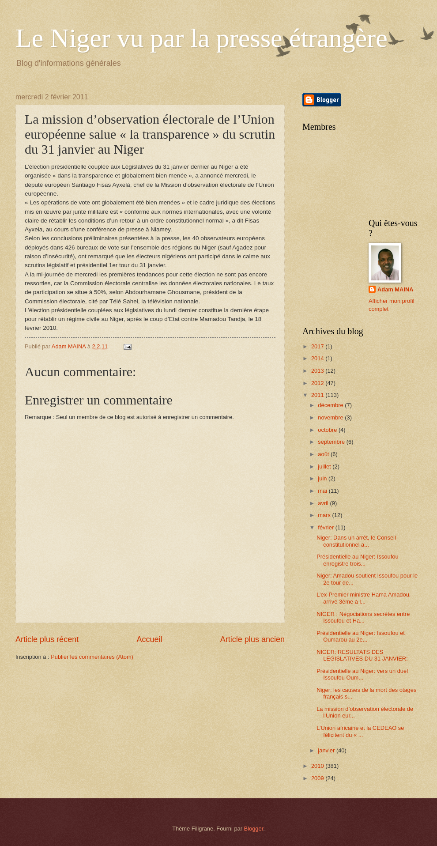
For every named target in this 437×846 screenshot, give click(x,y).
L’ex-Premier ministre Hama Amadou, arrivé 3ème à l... (363, 597)
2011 (318, 395)
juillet (325, 466)
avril (324, 503)
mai (323, 490)
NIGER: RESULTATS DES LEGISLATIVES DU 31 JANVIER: (362, 655)
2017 (318, 346)
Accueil (149, 639)
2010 (318, 766)
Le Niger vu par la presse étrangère (201, 38)
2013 (318, 370)
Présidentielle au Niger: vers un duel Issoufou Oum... (362, 674)
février (326, 527)
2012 (318, 383)
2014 (318, 358)
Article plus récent (47, 639)
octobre (328, 430)
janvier (327, 750)
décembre (331, 405)
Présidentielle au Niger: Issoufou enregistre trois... (357, 560)
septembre (332, 441)
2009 (318, 778)
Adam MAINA (395, 289)
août (324, 454)
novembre (331, 417)
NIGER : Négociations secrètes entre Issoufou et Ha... (363, 617)
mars (325, 515)
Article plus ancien (252, 639)
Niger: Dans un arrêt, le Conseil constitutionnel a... (356, 541)
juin (323, 478)
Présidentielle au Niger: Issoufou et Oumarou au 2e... (360, 636)
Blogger (254, 828)
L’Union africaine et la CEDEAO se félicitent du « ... (360, 731)
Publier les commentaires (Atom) (92, 656)
